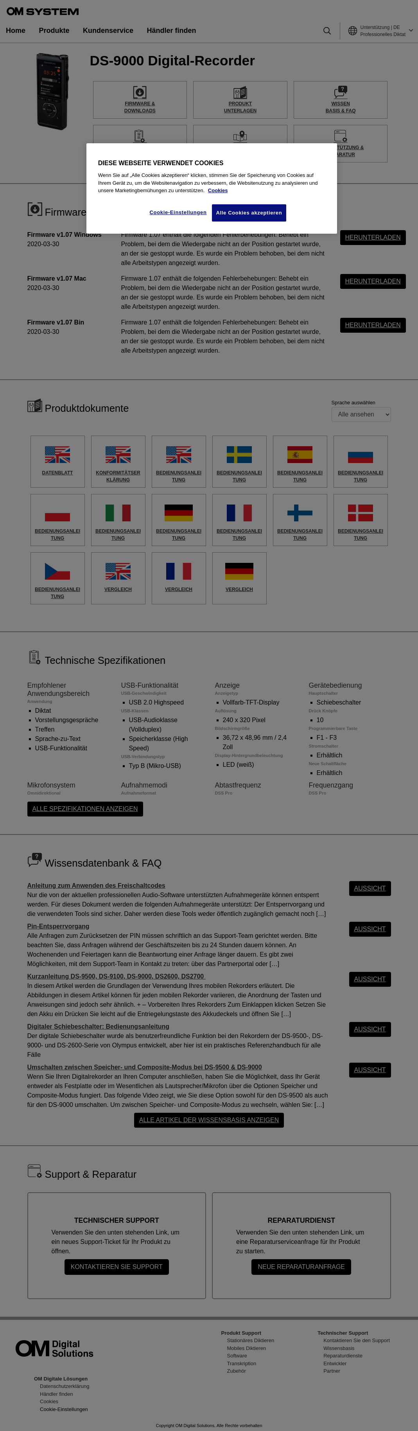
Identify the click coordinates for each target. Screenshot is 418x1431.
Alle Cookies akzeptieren (249, 213)
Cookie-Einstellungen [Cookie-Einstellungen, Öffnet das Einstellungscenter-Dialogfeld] (178, 212)
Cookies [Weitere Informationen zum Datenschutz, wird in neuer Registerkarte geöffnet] (218, 190)
